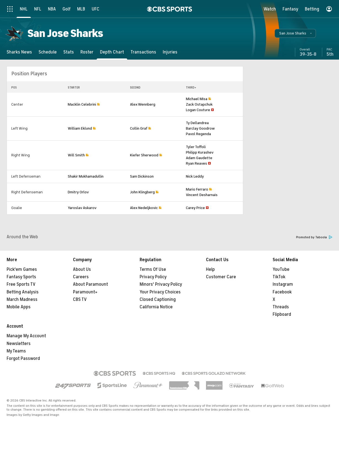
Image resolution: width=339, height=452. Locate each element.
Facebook (282, 292)
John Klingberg (142, 192)
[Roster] (87, 52)
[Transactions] (143, 52)
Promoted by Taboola (314, 237)
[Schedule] (47, 52)
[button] (295, 33)
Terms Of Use (153, 269)
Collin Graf (138, 128)
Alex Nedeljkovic (144, 207)
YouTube (281, 269)
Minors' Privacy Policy (161, 284)
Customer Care (221, 277)
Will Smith (76, 155)
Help (210, 269)
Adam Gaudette (199, 158)
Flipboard (282, 314)
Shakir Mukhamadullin (86, 176)
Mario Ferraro (197, 189)
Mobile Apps (19, 307)
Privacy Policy (153, 277)
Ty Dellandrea (197, 123)
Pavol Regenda (198, 134)
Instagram (283, 284)
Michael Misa (196, 99)
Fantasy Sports (21, 277)
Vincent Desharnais (202, 194)
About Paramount (90, 284)
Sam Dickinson (142, 176)
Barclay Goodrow (200, 128)
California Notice (156, 307)
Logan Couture (198, 110)
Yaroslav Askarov (82, 207)
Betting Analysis (23, 292)
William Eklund (80, 128)
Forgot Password (23, 358)
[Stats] (68, 52)
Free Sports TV (21, 284)
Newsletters (19, 343)
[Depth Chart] (112, 52)
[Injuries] (170, 52)
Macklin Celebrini (82, 104)
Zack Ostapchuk (199, 104)
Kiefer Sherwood (144, 155)
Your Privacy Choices (160, 292)
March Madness (22, 299)
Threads (281, 307)
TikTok (279, 277)
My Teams (16, 351)
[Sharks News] (19, 52)
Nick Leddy (195, 176)
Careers (81, 277)
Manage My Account (26, 336)
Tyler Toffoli (196, 147)
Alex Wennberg (142, 104)
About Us (82, 269)
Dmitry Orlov (78, 192)
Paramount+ (85, 292)
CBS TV (80, 299)
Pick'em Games (22, 269)
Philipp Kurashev (199, 152)
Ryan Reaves (196, 163)
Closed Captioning (158, 299)
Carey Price (195, 207)
